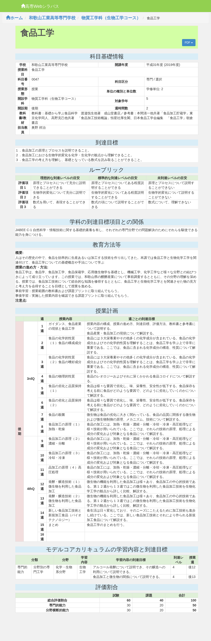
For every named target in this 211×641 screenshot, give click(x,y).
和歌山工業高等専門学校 (52, 18)
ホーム (14, 18)
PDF (189, 42)
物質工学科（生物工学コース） (111, 18)
